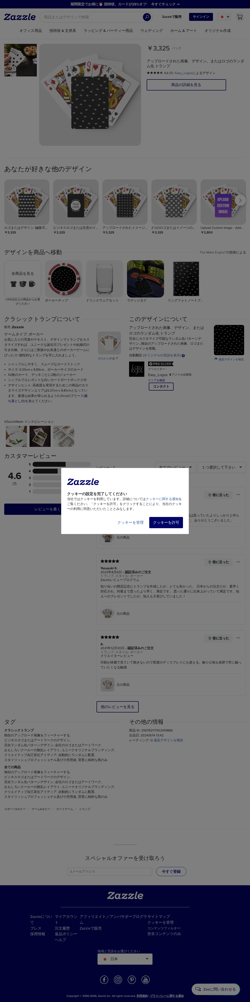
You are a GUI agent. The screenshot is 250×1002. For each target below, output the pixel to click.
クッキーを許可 (166, 522)
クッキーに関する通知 (162, 499)
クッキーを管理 (130, 522)
